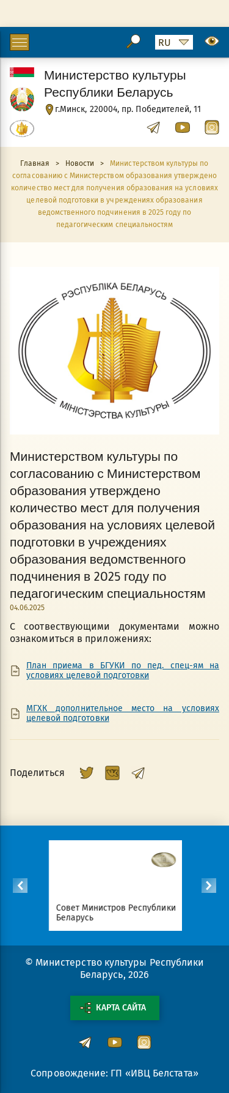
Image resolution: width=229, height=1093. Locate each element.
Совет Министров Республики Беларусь (120, 913)
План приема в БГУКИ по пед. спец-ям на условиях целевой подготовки (122, 671)
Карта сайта (113, 1007)
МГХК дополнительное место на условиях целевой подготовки (122, 713)
